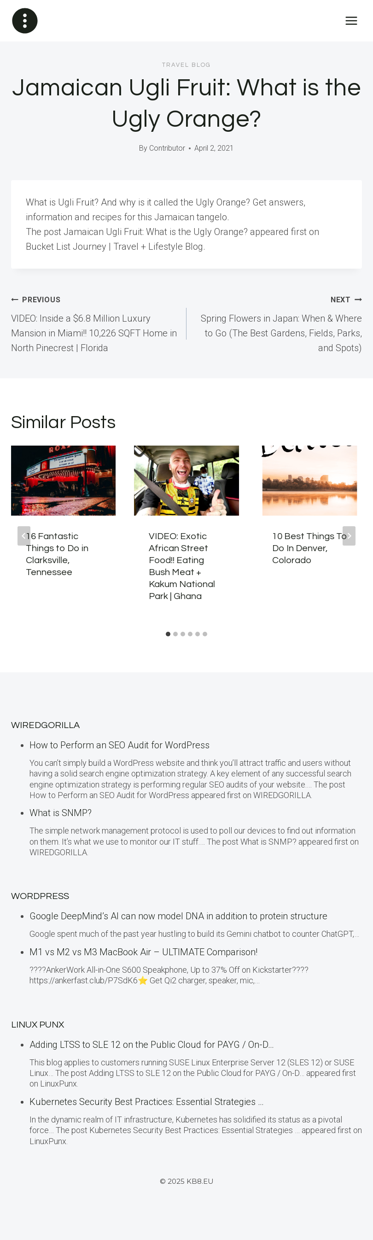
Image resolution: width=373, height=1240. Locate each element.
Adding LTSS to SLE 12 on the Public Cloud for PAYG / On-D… (151, 1044)
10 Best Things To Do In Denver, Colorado (309, 548)
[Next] (349, 536)
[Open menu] (351, 20)
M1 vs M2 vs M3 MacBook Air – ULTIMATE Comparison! (143, 952)
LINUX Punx (37, 1024)
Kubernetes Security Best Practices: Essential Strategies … (146, 1101)
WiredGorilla (45, 725)
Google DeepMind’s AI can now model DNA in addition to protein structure (178, 916)
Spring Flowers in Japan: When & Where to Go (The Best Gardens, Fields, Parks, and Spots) (279, 322)
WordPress (40, 896)
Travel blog (186, 65)
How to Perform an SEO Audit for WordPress (119, 745)
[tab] (168, 634)
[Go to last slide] (23, 536)
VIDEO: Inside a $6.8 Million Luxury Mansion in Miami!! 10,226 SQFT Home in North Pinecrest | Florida (94, 322)
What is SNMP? (60, 812)
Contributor (167, 148)
